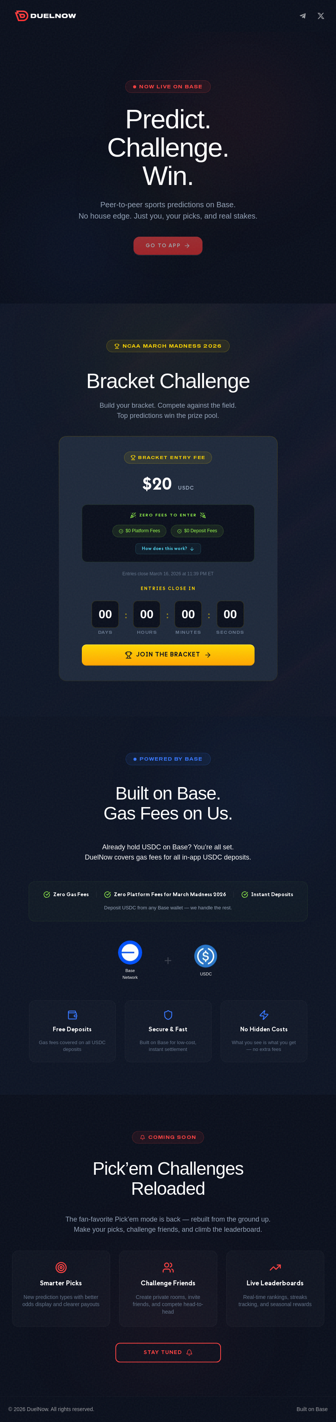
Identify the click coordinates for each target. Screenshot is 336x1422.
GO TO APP (168, 245)
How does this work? (168, 560)
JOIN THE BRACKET (168, 666)
